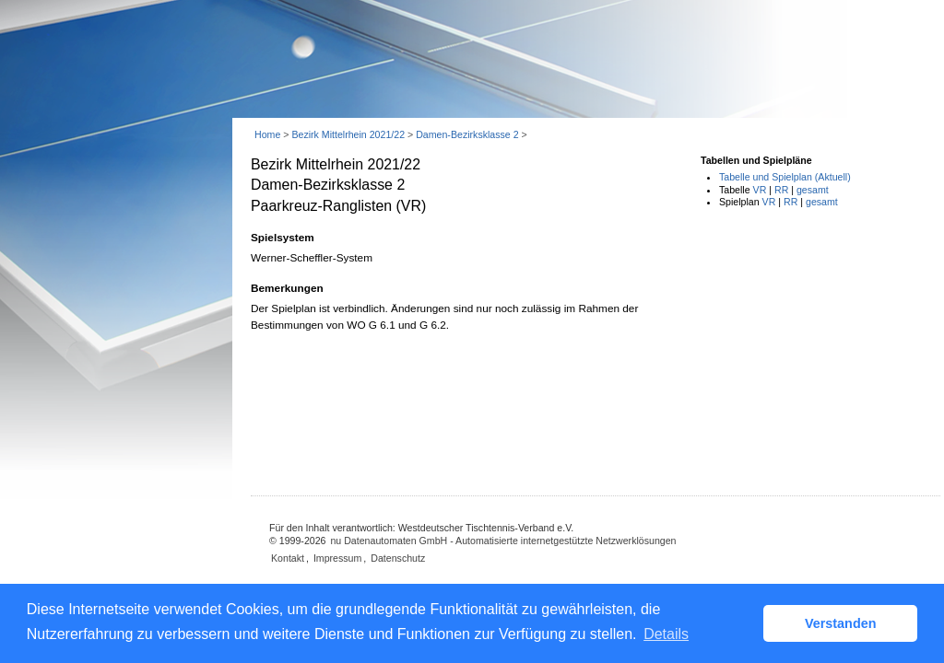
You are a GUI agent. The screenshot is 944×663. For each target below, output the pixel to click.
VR (760, 189)
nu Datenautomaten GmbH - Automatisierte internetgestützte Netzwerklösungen (503, 540)
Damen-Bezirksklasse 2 (467, 134)
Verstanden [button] (841, 623)
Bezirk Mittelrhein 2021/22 (348, 134)
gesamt (812, 189)
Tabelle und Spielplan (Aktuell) (785, 176)
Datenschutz (398, 558)
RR (781, 189)
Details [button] (666, 634)
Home (267, 134)
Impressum (337, 558)
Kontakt (287, 558)
